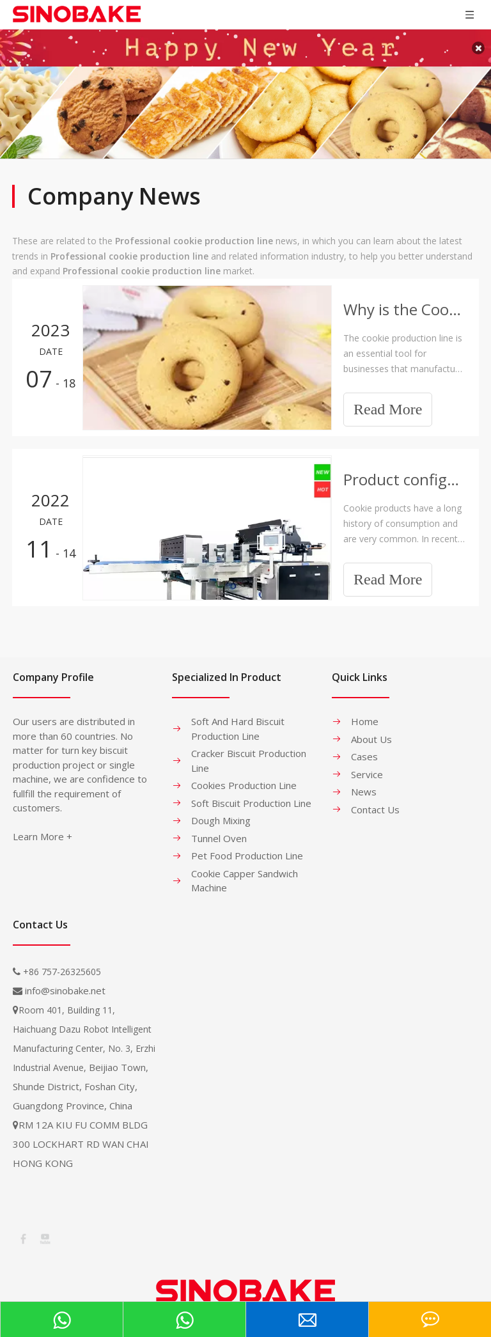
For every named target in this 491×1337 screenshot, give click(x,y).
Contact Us (375, 800)
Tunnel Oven (219, 828)
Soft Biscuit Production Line (251, 793)
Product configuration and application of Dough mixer (404, 469)
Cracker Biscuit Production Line (248, 751)
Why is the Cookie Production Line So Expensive (404, 299)
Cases (364, 746)
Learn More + (42, 826)
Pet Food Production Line (247, 846)
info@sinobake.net (65, 980)
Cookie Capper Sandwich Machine (244, 871)
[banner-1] (245, 103)
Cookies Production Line (244, 775)
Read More (388, 399)
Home (364, 711)
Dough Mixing (221, 810)
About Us (371, 729)
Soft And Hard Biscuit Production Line (237, 719)
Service (367, 764)
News (364, 782)
